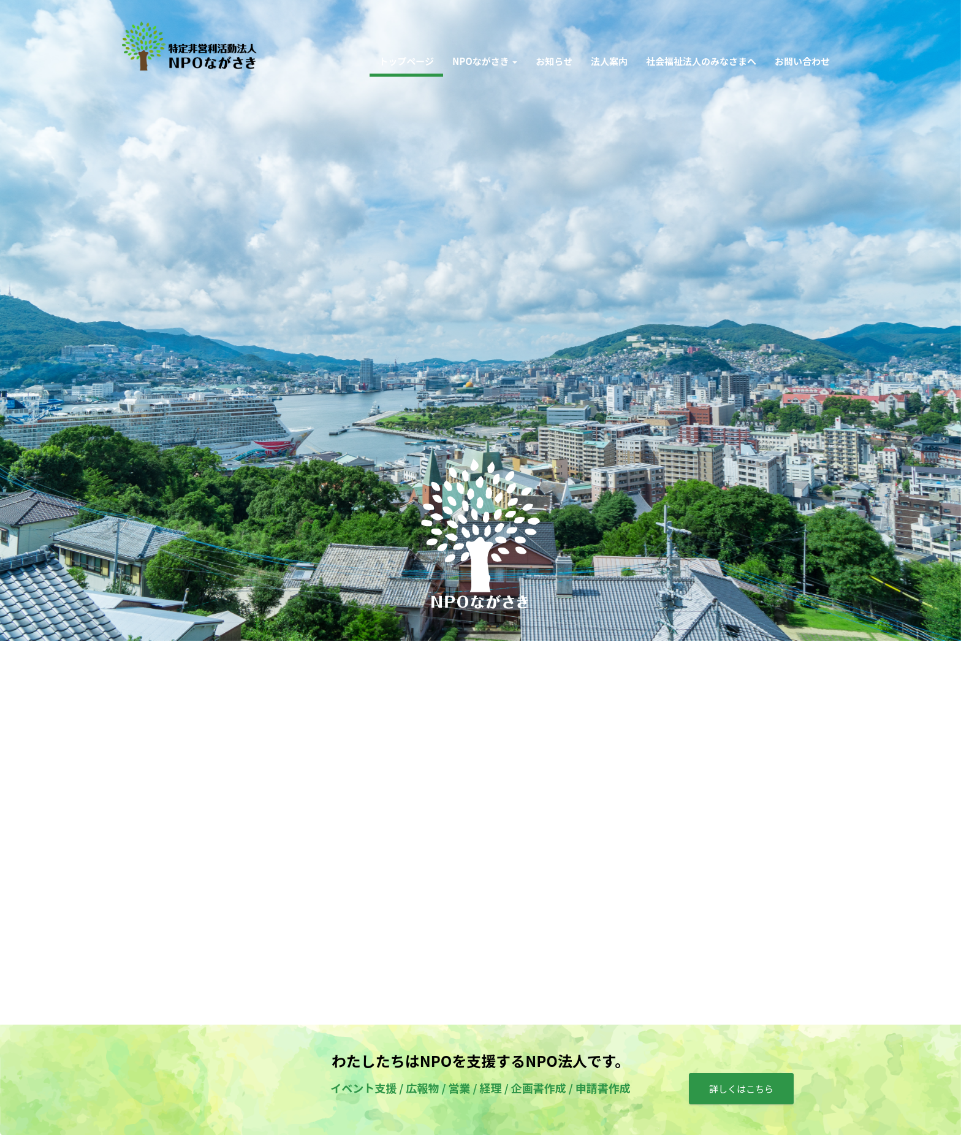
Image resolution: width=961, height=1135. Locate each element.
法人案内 (609, 61)
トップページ (406, 61)
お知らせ (554, 61)
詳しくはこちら (741, 1088)
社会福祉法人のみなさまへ (701, 61)
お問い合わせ (802, 61)
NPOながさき (484, 61)
